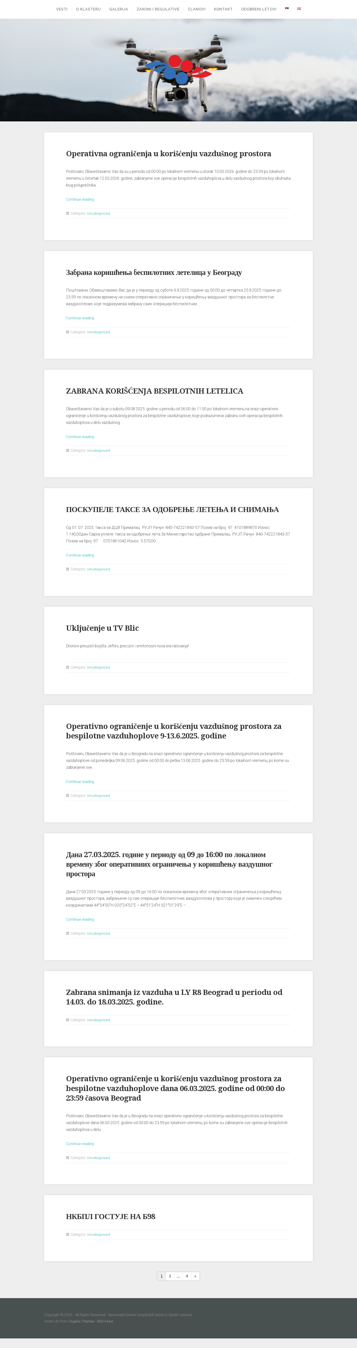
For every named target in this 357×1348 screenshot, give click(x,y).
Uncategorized (98, 213)
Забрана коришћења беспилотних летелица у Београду (159, 272)
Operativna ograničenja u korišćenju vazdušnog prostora (175, 153)
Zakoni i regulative (156, 9)
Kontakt (225, 9)
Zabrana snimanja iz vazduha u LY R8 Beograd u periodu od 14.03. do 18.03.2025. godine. (175, 1006)
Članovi (198, 9)
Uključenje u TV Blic (104, 637)
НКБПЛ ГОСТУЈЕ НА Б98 (113, 1226)
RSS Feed (106, 1331)
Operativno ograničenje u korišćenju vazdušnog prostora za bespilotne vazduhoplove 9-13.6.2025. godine (175, 740)
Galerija (117, 9)
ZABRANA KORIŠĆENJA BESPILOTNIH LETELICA (160, 390)
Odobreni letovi (260, 9)
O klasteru (86, 9)
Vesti (60, 9)
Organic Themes (82, 1331)
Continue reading (80, 199)
